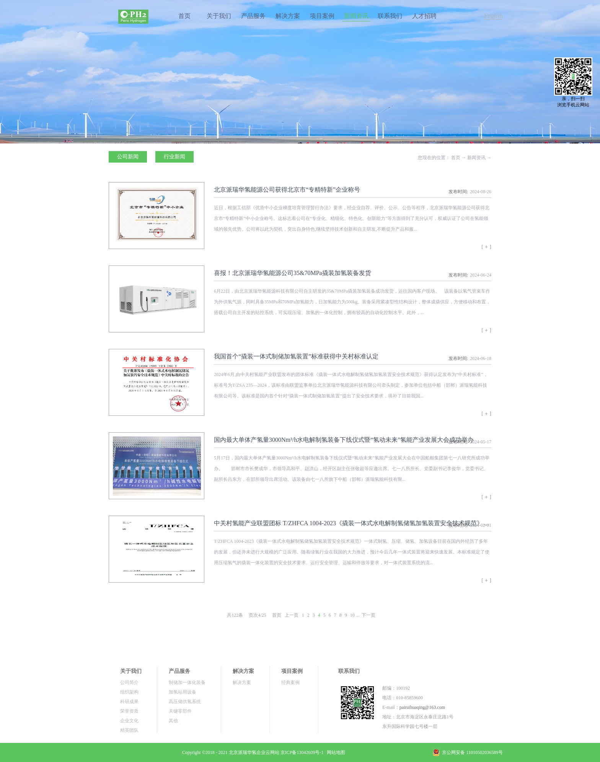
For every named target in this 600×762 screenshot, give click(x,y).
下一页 (368, 615)
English (493, 16)
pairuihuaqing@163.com (422, 707)
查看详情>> (486, 249)
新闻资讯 (476, 157)
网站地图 (334, 752)
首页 (184, 16)
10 (352, 615)
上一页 (291, 615)
